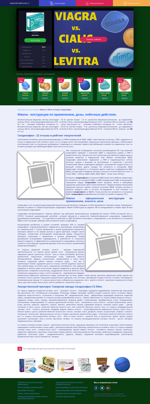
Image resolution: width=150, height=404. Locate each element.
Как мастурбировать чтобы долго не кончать (72, 387)
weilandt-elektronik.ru (18, 3)
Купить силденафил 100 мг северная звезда (71, 390)
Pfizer (43, 47)
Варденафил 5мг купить (26, 390)
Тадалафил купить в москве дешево (68, 393)
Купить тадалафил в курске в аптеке (30, 387)
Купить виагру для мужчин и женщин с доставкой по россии (69, 383)
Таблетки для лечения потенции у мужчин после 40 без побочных (33, 397)
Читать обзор (35, 40)
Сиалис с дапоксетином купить (28, 393)
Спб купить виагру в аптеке (65, 396)
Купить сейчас (93, 39)
